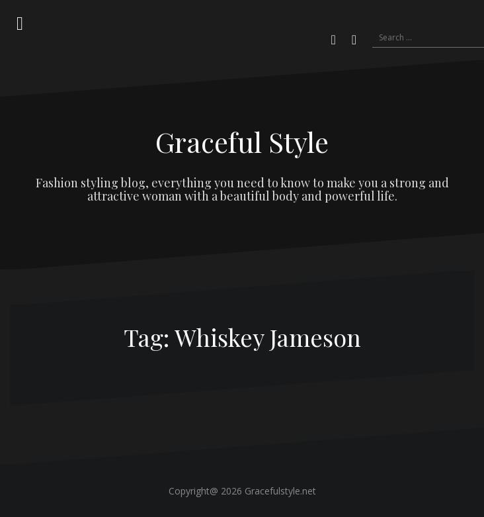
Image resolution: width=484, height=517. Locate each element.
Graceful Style (242, 141)
